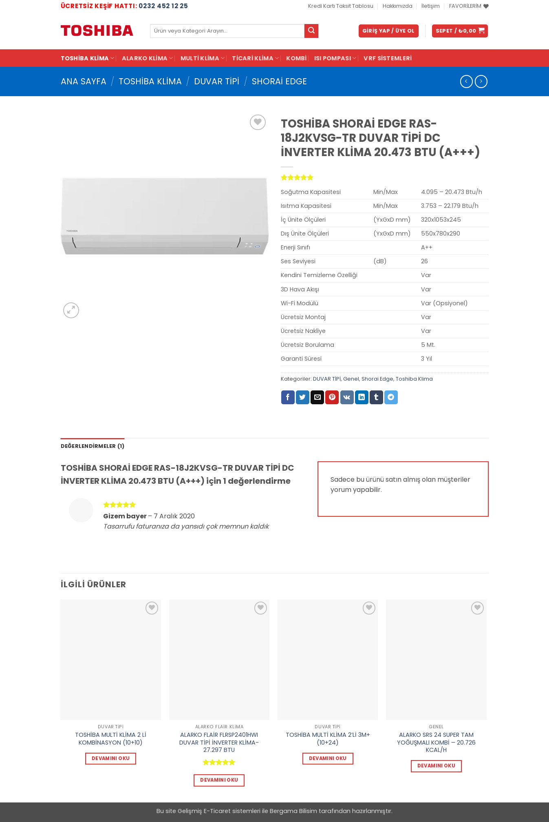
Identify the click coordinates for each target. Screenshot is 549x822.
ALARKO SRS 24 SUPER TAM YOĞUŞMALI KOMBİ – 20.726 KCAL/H (436, 742)
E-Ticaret (217, 811)
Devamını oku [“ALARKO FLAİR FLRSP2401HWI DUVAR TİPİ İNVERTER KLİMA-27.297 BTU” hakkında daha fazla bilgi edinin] (219, 780)
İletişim (430, 5)
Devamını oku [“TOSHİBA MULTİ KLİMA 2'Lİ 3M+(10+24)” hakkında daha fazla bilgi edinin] (328, 758)
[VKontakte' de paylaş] (347, 397)
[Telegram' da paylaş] (391, 397)
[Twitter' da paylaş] (302, 397)
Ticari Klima (255, 58)
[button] (389, 31)
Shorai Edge (279, 81)
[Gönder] (311, 31)
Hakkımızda (397, 5)
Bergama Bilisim (293, 811)
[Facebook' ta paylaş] (288, 397)
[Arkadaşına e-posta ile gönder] (317, 397)
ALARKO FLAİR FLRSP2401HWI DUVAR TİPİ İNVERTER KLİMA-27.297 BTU (219, 742)
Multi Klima (203, 58)
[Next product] (466, 81)
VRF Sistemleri (388, 58)
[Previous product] (481, 81)
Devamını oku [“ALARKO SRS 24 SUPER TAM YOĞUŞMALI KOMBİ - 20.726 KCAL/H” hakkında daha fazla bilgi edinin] (436, 765)
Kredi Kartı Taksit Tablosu (340, 5)
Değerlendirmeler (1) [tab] (93, 446)
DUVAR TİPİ (216, 81)
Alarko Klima (147, 58)
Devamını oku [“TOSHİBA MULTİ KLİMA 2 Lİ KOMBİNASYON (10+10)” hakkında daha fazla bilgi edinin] (111, 758)
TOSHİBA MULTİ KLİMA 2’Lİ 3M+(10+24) (328, 738)
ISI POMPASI (335, 58)
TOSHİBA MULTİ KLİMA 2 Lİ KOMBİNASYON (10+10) (110, 738)
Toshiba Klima (88, 58)
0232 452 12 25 (163, 6)
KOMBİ (296, 58)
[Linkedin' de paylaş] (361, 397)
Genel (351, 378)
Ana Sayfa (83, 81)
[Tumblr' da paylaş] (376, 397)
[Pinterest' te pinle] (332, 397)
